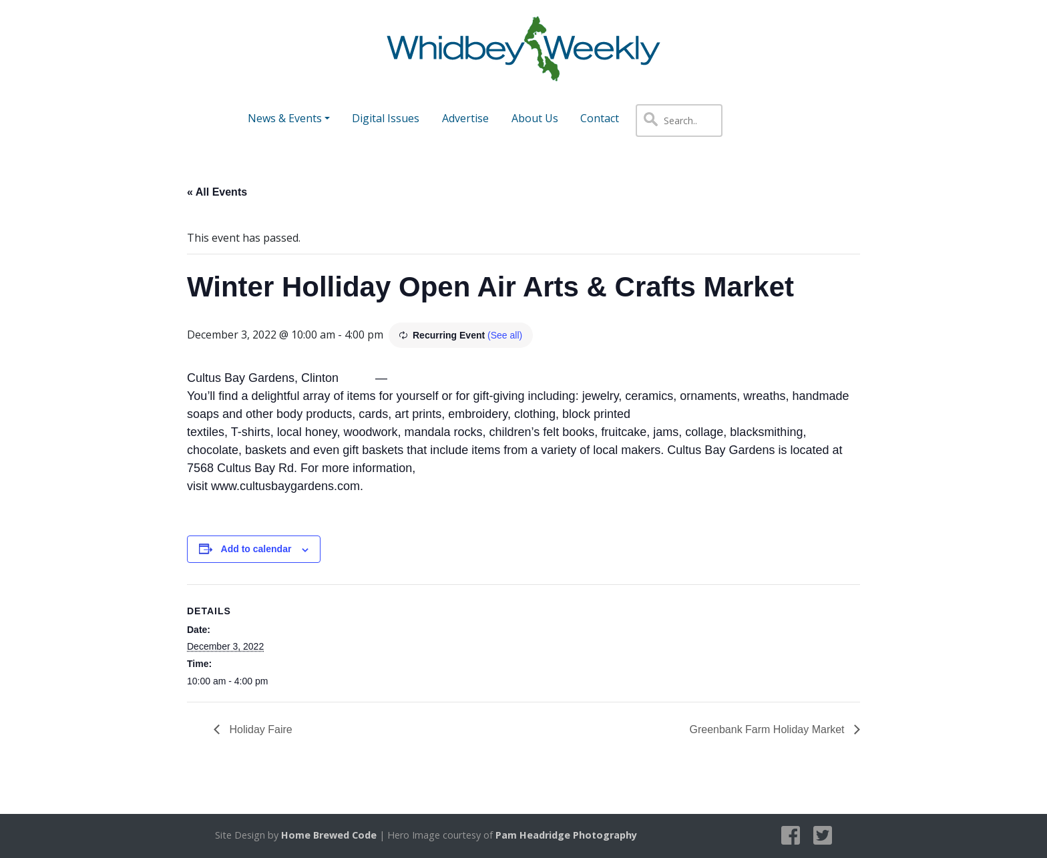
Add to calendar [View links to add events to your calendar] (256, 549)
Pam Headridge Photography (566, 835)
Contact (599, 118)
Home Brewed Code (329, 835)
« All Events (217, 192)
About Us (534, 118)
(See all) (504, 335)
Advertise (465, 118)
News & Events (285, 118)
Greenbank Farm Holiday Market (768, 729)
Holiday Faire (259, 729)
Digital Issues (385, 118)
